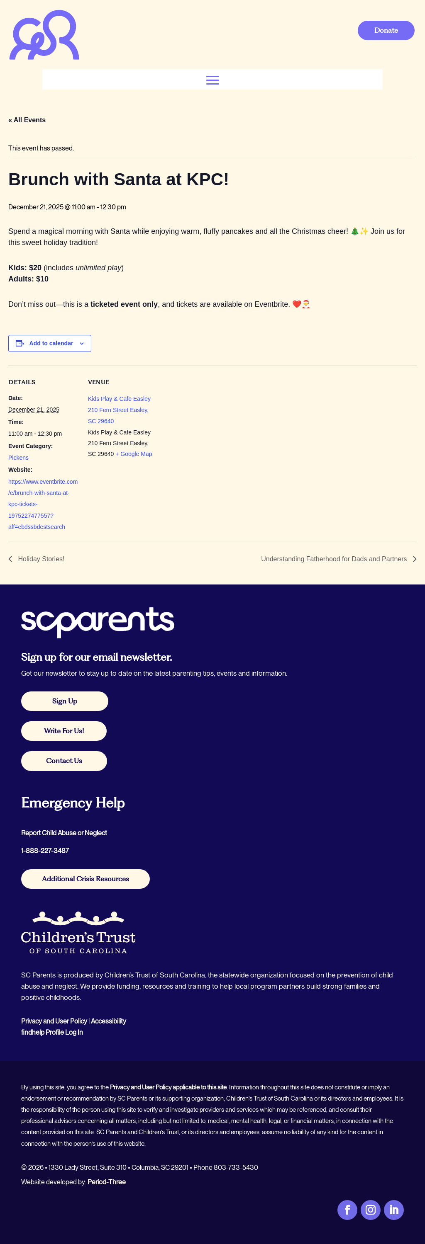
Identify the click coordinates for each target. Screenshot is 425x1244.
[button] (213, 79)
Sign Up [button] (64, 701)
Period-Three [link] (107, 1182)
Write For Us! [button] (64, 731)
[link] (44, 59)
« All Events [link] (27, 120)
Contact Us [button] (64, 761)
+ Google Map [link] (133, 454)
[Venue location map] (211, 422)
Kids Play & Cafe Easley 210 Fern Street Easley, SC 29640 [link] (119, 409)
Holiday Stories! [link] (40, 559)
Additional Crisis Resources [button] (85, 879)
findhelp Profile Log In (52, 1032)
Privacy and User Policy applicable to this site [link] (168, 1087)
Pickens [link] (18, 457)
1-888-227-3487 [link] (45, 851)
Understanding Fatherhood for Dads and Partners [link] (335, 559)
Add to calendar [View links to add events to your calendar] (51, 343)
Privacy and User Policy (54, 1021)
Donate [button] (386, 30)
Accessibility (108, 1021)
